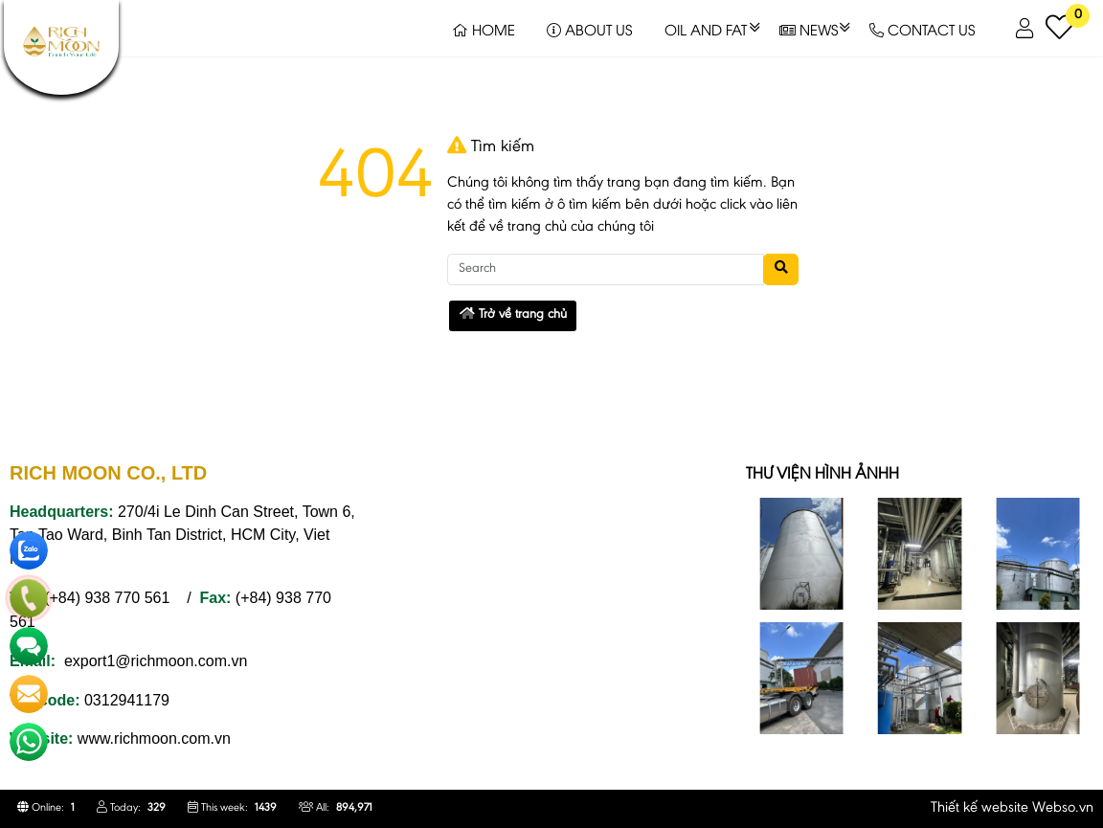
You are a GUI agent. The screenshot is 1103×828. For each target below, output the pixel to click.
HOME (483, 28)
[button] (1026, 28)
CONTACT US (922, 28)
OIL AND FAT (705, 28)
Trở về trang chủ (513, 314)
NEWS (808, 28)
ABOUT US (589, 28)
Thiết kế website (979, 808)
